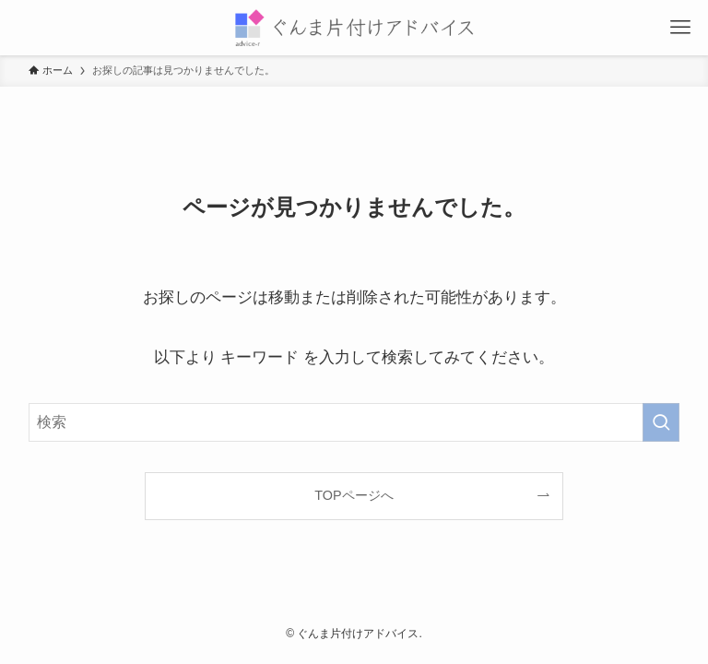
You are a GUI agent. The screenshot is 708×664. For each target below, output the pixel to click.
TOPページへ (353, 495)
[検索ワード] (354, 422)
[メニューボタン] (680, 27)
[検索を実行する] (661, 422)
